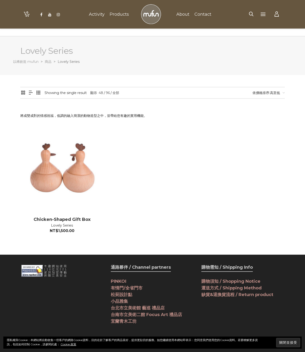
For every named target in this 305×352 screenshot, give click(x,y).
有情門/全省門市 (126, 288)
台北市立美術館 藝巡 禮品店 (138, 308)
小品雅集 (119, 301)
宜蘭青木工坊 (124, 321)
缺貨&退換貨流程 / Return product (237, 294)
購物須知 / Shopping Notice (230, 281)
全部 (115, 93)
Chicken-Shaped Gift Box (62, 219)
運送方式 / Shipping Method (231, 288)
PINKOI (118, 281)
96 (108, 93)
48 (101, 93)
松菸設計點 (121, 294)
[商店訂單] (269, 93)
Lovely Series (62, 225)
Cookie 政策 (68, 344)
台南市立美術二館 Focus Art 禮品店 (146, 314)
